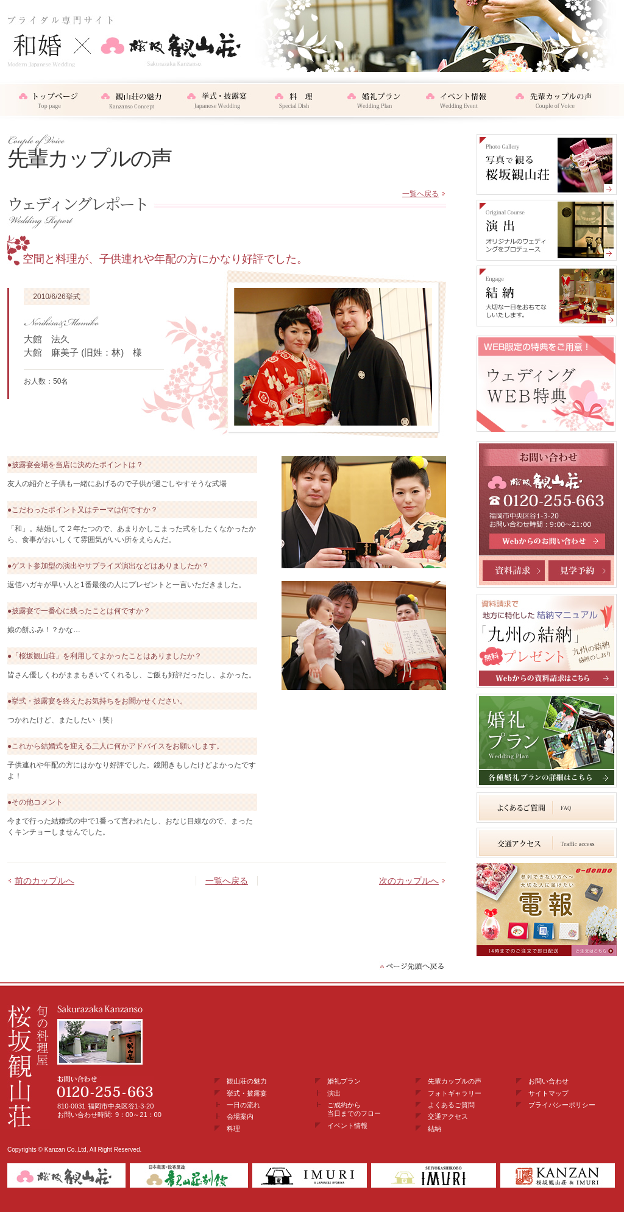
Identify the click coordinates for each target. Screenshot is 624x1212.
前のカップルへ (44, 881)
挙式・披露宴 (247, 1093)
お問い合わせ (548, 1081)
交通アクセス (448, 1116)
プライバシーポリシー (561, 1104)
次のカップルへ (409, 881)
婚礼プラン (344, 1081)
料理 (233, 1128)
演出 (334, 1093)
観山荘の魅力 (247, 1081)
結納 (434, 1128)
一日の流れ (243, 1104)
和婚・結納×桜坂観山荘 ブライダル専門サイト (124, 41)
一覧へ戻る (420, 193)
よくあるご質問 (451, 1104)
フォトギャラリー (454, 1093)
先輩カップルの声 (454, 1081)
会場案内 (240, 1116)
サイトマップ (548, 1093)
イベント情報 (347, 1125)
